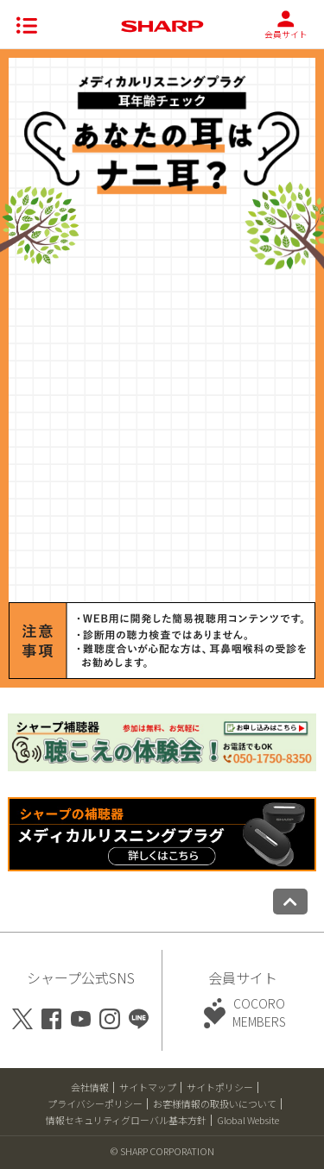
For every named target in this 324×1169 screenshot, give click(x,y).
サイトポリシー (220, 1087)
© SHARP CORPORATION (162, 1151)
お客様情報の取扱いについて (214, 1103)
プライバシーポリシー (95, 1103)
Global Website (248, 1120)
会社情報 (90, 1087)
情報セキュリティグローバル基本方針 (126, 1120)
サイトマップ (147, 1087)
